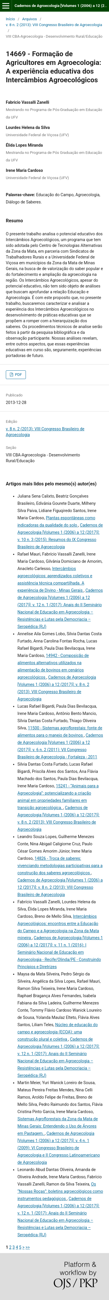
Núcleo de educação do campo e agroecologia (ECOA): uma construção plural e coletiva (57, 1032)
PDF (18, 374)
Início (10, 19)
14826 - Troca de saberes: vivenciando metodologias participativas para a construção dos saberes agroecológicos (60, 865)
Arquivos (29, 19)
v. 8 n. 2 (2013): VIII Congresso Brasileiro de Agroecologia (54, 25)
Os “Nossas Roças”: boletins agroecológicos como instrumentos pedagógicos (60, 1191)
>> (28, 1247)
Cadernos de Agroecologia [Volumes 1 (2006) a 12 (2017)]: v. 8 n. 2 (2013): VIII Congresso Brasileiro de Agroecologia (60, 887)
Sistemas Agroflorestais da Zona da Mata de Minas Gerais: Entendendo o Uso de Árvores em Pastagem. (57, 1126)
